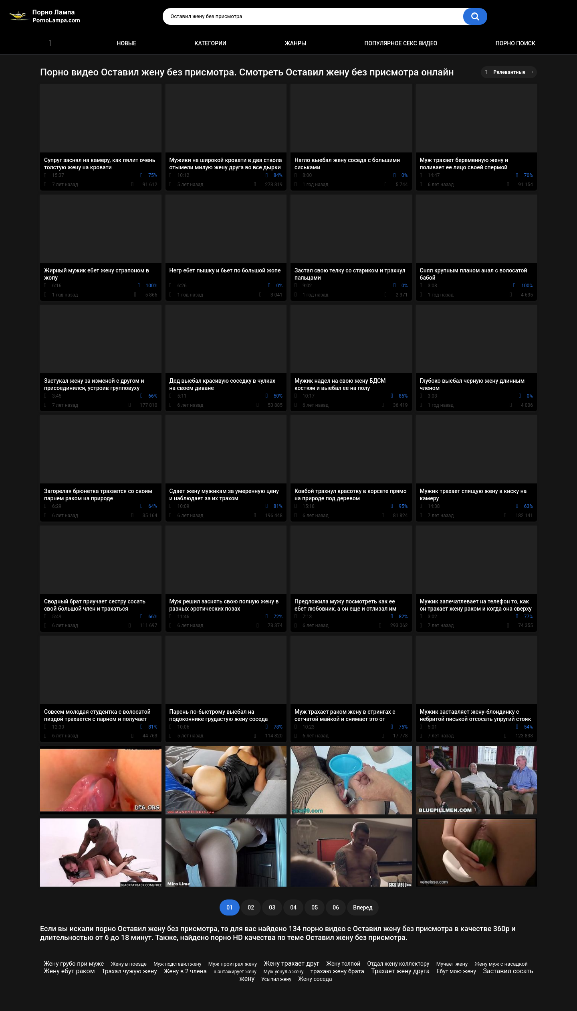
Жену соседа (315, 979)
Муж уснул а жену (283, 971)
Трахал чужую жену (129, 971)
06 (336, 907)
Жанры (295, 43)
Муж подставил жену (177, 964)
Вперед (362, 907)
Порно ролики (50, 43)
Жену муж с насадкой (501, 964)
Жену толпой (343, 963)
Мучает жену (452, 964)
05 (314, 907)
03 (272, 907)
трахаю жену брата (337, 971)
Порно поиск (515, 43)
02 (251, 907)
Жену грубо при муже (74, 963)
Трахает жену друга (400, 971)
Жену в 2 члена (185, 971)
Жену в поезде (129, 964)
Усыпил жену (276, 979)
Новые (126, 43)
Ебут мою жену (456, 971)
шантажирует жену (235, 971)
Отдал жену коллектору (398, 963)
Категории (210, 43)
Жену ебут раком (69, 971)
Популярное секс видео (401, 43)
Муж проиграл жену (232, 964)
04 (293, 907)
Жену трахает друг (292, 963)
